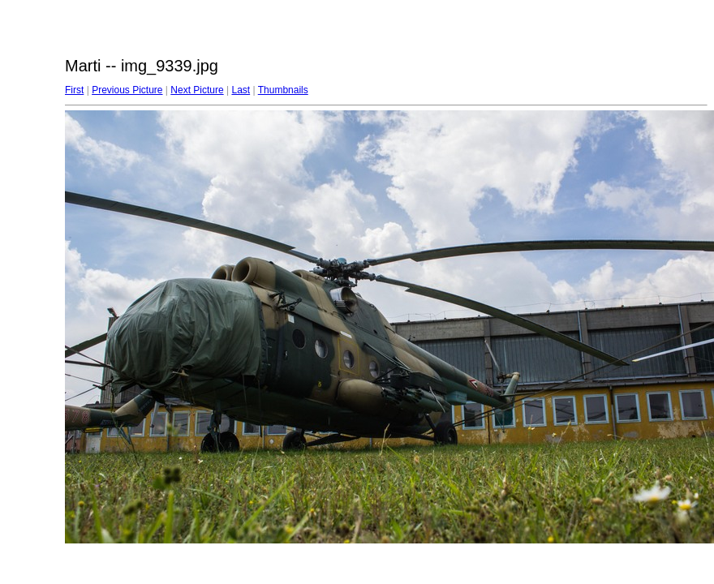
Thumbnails (283, 90)
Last (240, 90)
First (74, 90)
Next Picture (196, 90)
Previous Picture (127, 90)
